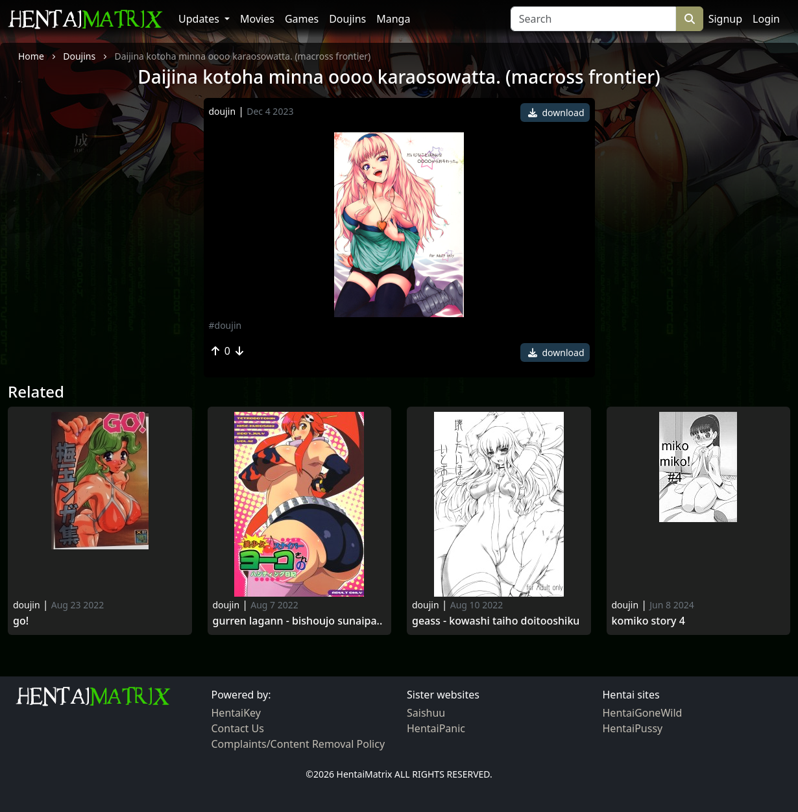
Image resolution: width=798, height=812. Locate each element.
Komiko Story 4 (648, 621)
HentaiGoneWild (643, 713)
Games (302, 19)
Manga (393, 19)
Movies (257, 19)
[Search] (593, 18)
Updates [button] (200, 19)
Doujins (347, 19)
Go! (21, 621)
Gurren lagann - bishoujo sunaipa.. (298, 621)
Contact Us (238, 728)
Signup (725, 19)
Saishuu (426, 713)
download (556, 112)
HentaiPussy (633, 728)
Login (766, 19)
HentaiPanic (436, 728)
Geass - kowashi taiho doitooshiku (495, 621)
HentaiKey (236, 713)
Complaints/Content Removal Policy (298, 744)
